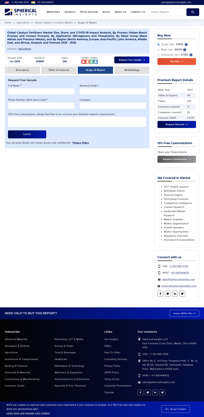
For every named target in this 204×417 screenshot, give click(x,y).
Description (22, 70)
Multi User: (171, 50)
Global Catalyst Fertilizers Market (54, 23)
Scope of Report (95, 70)
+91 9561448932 (45, 2)
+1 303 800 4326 (178, 266)
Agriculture (23, 23)
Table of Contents (58, 70)
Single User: (172, 44)
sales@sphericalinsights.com (178, 279)
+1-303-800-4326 (20, 2)
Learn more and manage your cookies (28, 413)
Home (8, 23)
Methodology (131, 70)
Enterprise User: (174, 55)
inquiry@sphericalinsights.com (179, 286)
